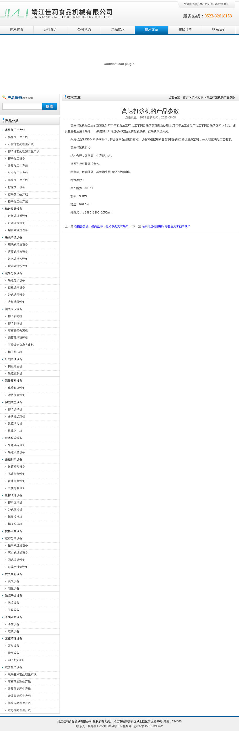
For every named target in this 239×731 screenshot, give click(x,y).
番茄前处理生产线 (19, 688)
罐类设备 (13, 653)
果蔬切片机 (15, 423)
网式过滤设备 (16, 559)
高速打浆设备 (16, 473)
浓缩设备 (13, 602)
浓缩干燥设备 (13, 595)
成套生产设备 (13, 667)
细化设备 (13, 588)
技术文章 (151, 29)
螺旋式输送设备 (18, 230)
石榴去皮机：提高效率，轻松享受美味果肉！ (102, 226)
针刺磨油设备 (13, 359)
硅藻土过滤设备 (18, 567)
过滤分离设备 (13, 538)
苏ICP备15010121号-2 (148, 726)
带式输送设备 (16, 223)
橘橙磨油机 (15, 366)
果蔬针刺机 (15, 373)
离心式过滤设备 (18, 552)
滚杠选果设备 (16, 302)
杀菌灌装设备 (13, 617)
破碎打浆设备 (16, 466)
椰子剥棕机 (15, 323)
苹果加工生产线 (18, 180)
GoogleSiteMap (107, 726)
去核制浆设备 (13, 459)
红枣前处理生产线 (19, 710)
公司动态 (84, 29)
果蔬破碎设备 (16, 445)
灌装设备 (13, 631)
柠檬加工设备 (16, 187)
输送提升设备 (13, 208)
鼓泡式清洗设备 (18, 259)
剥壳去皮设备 (13, 309)
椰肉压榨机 (15, 502)
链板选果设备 (16, 287)
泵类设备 (13, 645)
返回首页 (191, 4)
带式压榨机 (15, 509)
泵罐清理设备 (13, 638)
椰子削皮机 (15, 352)
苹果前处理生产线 (19, 703)
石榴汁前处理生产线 (21, 144)
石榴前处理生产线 (19, 681)
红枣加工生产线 (18, 173)
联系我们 (222, 4)
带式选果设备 (16, 294)
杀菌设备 (13, 624)
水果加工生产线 (15, 130)
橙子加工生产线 (18, 201)
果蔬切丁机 (15, 430)
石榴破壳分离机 (18, 330)
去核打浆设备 (16, 488)
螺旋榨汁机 (15, 516)
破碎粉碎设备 (13, 438)
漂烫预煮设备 (13, 380)
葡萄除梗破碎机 (18, 337)
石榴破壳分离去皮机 (21, 345)
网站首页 (16, 29)
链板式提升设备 (18, 216)
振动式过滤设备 (18, 545)
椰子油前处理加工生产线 (23, 151)
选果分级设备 (13, 273)
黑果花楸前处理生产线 (22, 674)
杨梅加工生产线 (18, 137)
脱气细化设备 (13, 574)
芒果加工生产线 (18, 194)
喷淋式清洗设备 (18, 266)
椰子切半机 (15, 409)
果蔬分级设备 (16, 280)
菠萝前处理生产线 (19, 696)
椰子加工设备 (16, 158)
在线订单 (206, 4)
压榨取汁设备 (13, 495)
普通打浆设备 (16, 481)
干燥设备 (13, 610)
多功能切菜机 (16, 416)
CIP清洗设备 (16, 660)
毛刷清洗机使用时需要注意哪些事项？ (166, 226)
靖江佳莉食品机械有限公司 (56, 12)
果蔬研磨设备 (16, 452)
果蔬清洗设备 (13, 237)
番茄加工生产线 (18, 165)
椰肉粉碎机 (15, 524)
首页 (186, 97)
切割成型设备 (13, 402)
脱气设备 (13, 581)
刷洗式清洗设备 (18, 244)
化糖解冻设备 (16, 388)
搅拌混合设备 (13, 531)
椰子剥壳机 (15, 316)
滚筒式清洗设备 (18, 251)
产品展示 (118, 29)
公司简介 (50, 29)
